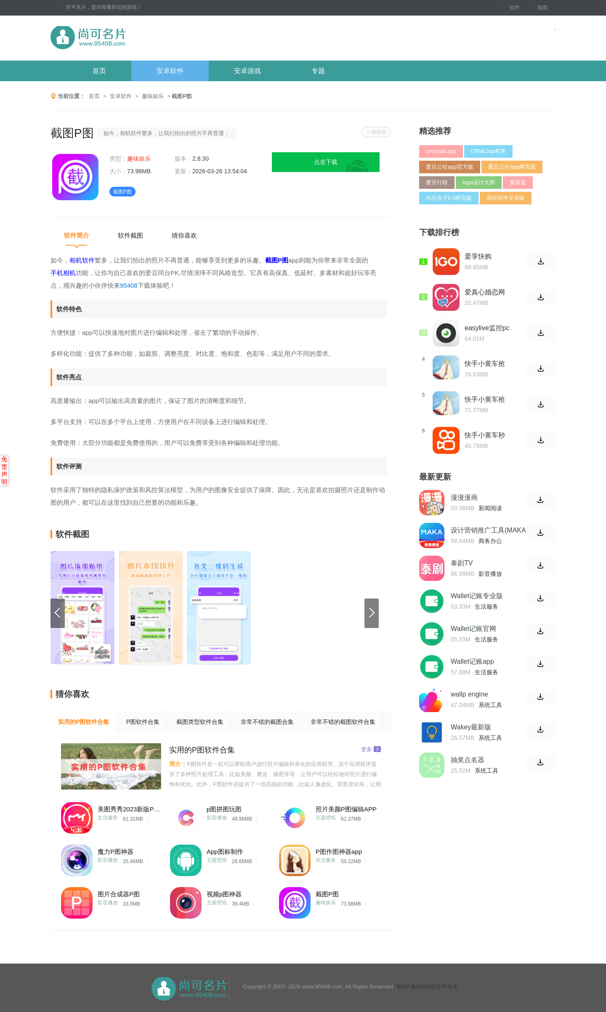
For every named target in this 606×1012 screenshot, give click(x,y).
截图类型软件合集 (199, 721)
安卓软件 (170, 70)
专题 (318, 70)
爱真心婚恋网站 (485, 292)
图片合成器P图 (119, 894)
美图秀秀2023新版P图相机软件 (129, 809)
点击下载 (326, 162)
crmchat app (441, 151)
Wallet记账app (472, 661)
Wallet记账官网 (473, 628)
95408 (129, 285)
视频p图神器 (224, 894)
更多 (371, 749)
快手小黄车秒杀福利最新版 (485, 435)
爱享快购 (478, 256)
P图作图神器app (339, 851)
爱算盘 (518, 182)
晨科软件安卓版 (505, 198)
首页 (99, 70)
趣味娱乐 (153, 96)
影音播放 (217, 817)
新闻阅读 (490, 508)
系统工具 (490, 705)
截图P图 (327, 894)
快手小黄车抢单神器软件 (485, 364)
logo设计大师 (478, 182)
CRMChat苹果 (488, 151)
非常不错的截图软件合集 (343, 721)
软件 (515, 8)
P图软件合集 (142, 721)
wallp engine (469, 694)
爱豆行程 (437, 182)
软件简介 (76, 235)
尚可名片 (134, 38)
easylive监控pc (487, 327)
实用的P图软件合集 (83, 721)
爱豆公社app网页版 (512, 167)
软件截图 (130, 235)
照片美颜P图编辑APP (346, 809)
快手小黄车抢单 (485, 399)
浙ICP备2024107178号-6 (426, 986)
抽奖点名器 (467, 759)
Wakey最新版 (471, 727)
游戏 (542, 8)
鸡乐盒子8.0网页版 (449, 198)
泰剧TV (462, 563)
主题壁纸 (326, 817)
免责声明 (4, 470)
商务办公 (490, 541)
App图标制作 (225, 851)
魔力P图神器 (115, 851)
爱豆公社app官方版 (449, 167)
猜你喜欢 (184, 235)
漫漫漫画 (464, 497)
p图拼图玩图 (224, 809)
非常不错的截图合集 (267, 721)
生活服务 (108, 817)
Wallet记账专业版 (477, 595)
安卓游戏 (247, 70)
